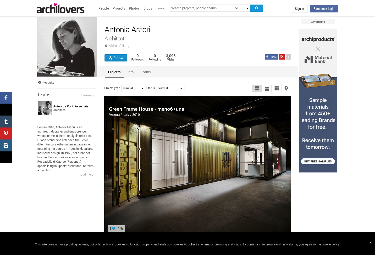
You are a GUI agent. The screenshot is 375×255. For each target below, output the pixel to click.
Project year (112, 88)
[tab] (114, 72)
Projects (119, 8)
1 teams (86, 95)
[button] (257, 88)
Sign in (299, 8)
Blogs (147, 8)
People (104, 8)
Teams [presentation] (146, 72)
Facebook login (324, 8)
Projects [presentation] (114, 72)
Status (150, 88)
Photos (134, 8)
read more (87, 174)
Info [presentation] (131, 72)
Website (49, 82)
